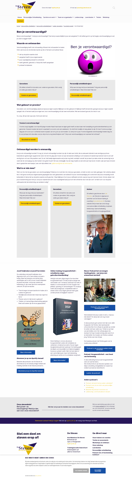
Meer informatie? (59, 360)
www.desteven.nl (98, 201)
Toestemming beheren (81, 470)
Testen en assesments (100, 440)
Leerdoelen (97, 448)
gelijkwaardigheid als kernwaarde (62, 163)
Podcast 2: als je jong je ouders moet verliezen (99, 349)
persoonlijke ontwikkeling (28, 26)
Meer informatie (26, 352)
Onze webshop (98, 445)
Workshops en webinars (101, 442)
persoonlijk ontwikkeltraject (44, 26)
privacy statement (38, 475)
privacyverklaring (100, 406)
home (18, 26)
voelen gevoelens (57, 26)
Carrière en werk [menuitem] (49, 17)
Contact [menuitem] (20, 21)
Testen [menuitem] (98, 17)
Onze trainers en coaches (101, 437)
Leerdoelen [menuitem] (89, 17)
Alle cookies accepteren (98, 470)
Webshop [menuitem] (106, 17)
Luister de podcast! (93, 373)
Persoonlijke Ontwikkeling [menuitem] (32, 17)
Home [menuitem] (20, 17)
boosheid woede (68, 26)
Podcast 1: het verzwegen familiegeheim (100, 307)
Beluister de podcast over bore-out (97, 389)
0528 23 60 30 (56, 7)
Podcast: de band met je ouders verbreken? (99, 383)
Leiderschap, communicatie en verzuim (98, 392)
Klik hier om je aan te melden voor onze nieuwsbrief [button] (66, 407)
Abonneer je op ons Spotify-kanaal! (30, 371)
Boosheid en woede (29, 139)
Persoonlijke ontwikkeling (102, 450)
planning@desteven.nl (84, 7)
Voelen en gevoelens (28, 95)
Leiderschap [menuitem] (79, 17)
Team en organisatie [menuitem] (65, 17)
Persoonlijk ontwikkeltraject (81, 95)
